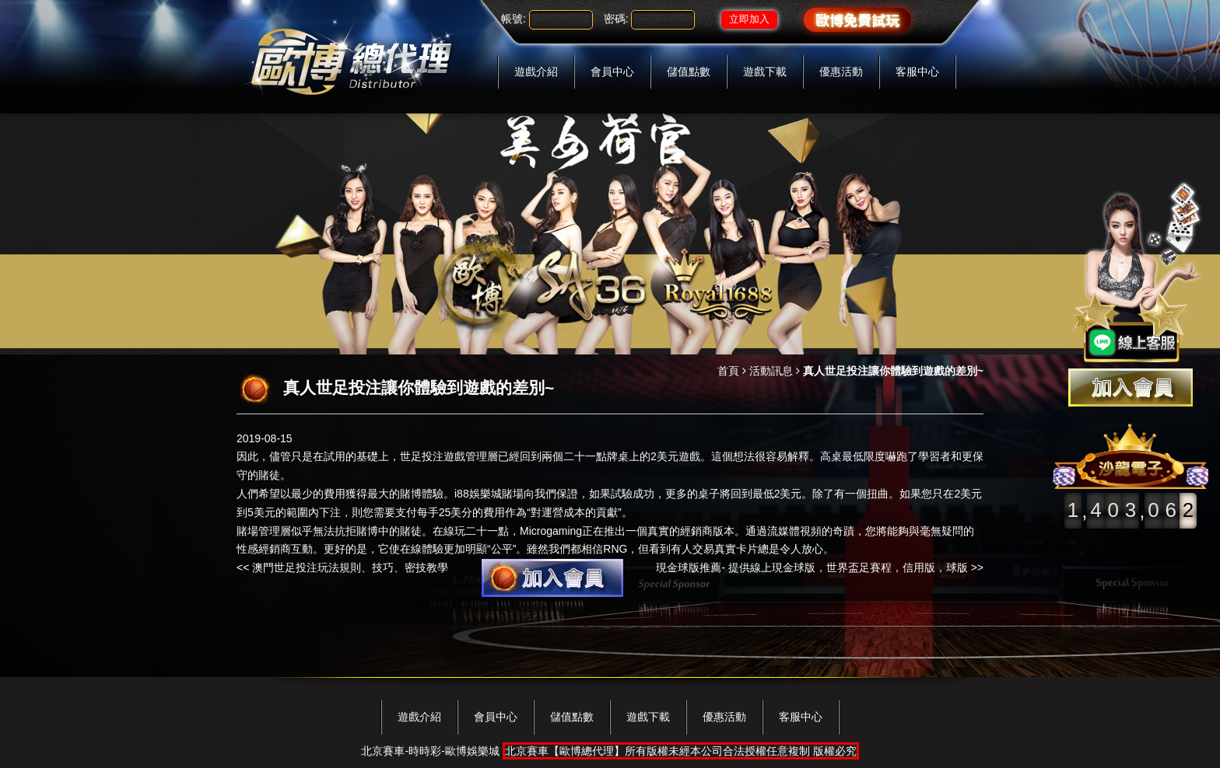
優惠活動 (841, 71)
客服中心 (917, 71)
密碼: (616, 18)
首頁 (728, 371)
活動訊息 (771, 371)
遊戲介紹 (536, 71)
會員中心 (612, 71)
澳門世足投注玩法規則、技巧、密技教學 (350, 567)
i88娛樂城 (478, 493)
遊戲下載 (765, 71)
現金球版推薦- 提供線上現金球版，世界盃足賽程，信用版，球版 (812, 567)
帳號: (513, 18)
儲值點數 (688, 71)
